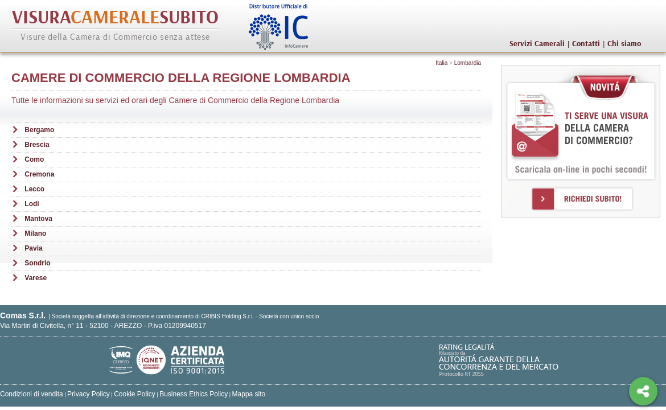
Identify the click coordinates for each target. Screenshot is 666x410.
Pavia (33, 248)
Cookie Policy (134, 394)
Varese (35, 278)
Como (34, 159)
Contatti (586, 43)
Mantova (38, 219)
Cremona (39, 174)
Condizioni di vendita (31, 394)
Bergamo (39, 130)
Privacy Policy (88, 394)
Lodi (31, 204)
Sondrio (37, 263)
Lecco (34, 189)
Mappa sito (249, 394)
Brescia (36, 145)
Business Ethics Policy (193, 394)
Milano (35, 233)
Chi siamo (624, 43)
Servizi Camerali (537, 43)
